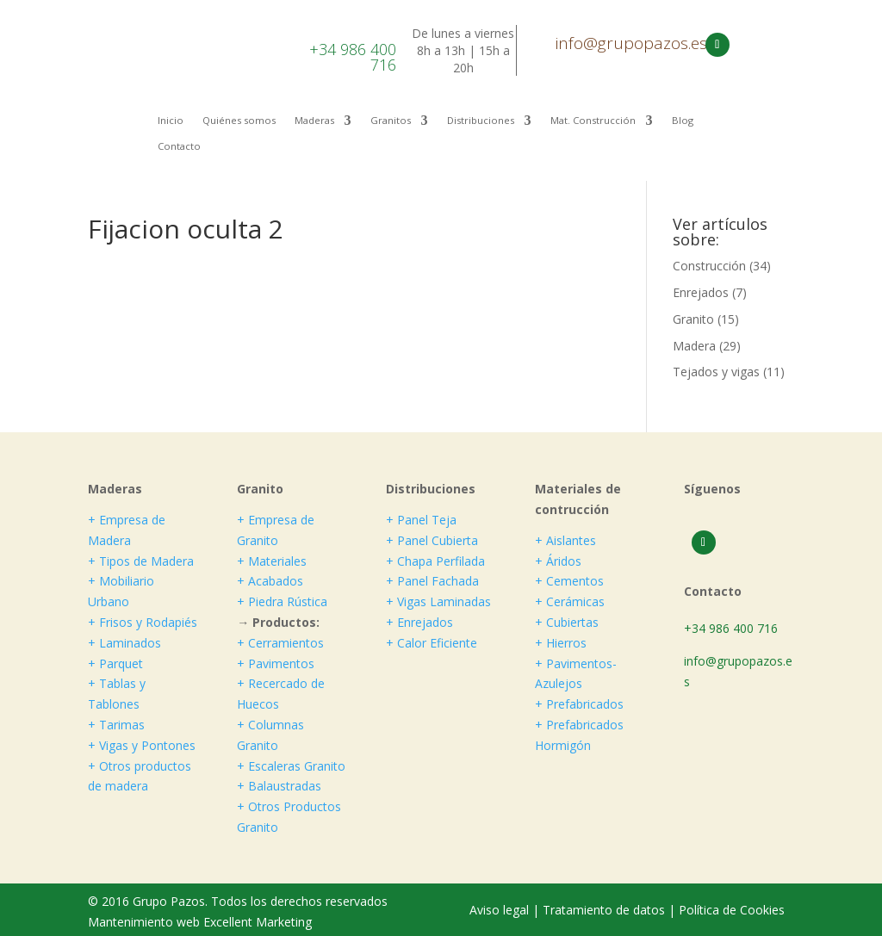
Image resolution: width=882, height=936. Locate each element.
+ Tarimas (116, 724)
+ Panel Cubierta (432, 540)
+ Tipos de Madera (141, 561)
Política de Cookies (732, 910)
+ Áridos (558, 561)
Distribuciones (480, 121)
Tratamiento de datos (604, 910)
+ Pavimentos (275, 663)
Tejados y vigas (716, 371)
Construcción (709, 265)
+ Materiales (272, 561)
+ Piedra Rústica (282, 601)
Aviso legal (500, 910)
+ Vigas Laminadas (438, 601)
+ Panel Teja (421, 519)
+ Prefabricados (579, 704)
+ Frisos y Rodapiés (142, 622)
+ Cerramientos (280, 643)
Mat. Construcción (593, 121)
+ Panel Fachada (432, 581)
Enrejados (701, 292)
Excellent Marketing (257, 922)
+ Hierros (561, 643)
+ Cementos (569, 581)
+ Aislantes (565, 540)
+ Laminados (124, 643)
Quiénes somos (239, 121)
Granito (693, 319)
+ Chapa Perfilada (435, 561)
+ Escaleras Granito (291, 766)
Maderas (314, 121)
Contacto (179, 146)
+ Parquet (115, 663)
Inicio (170, 121)
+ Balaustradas (279, 786)
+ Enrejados (419, 622)
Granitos (390, 121)
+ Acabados (270, 581)
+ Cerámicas (570, 601)
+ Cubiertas (567, 622)
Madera (694, 346)
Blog (682, 121)
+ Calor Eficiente (431, 643)
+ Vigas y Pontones (142, 745)
